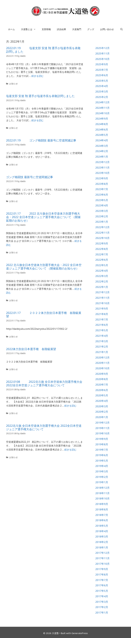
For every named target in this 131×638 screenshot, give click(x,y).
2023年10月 (102, 173)
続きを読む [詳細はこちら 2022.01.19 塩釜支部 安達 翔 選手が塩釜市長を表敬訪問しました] (37, 76)
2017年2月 (101, 607)
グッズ (90, 29)
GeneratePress (79, 633)
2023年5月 (101, 200)
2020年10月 (102, 368)
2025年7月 (101, 69)
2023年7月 (101, 189)
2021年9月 (101, 308)
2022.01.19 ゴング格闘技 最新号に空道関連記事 (41, 140)
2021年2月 (101, 346)
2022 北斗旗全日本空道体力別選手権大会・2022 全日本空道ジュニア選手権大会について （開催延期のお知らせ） (44, 266)
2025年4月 (101, 86)
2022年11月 (102, 232)
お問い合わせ (107, 29)
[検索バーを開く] (121, 29)
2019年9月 (101, 439)
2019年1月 (101, 482)
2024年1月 (101, 156)
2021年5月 (101, 330)
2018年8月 (101, 509)
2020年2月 (101, 411)
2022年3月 (101, 276)
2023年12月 (102, 162)
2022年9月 (101, 243)
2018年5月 (101, 525)
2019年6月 (101, 455)
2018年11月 (102, 493)
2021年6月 (101, 325)
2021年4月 (101, 335)
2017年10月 (102, 563)
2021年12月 (102, 292)
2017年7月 (101, 580)
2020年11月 (102, 363)
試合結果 (61, 29)
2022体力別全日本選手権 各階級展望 (31, 349)
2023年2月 (101, 216)
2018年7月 (101, 515)
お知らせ (13, 83)
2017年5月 (101, 591)
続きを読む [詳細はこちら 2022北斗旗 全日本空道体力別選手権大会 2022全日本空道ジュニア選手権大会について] (70, 449)
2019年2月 (101, 477)
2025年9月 (101, 64)
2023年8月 (101, 184)
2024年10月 (102, 113)
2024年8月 (101, 124)
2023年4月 (101, 205)
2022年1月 (101, 287)
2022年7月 (101, 254)
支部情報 (46, 29)
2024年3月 (101, 146)
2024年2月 (101, 151)
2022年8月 (101, 249)
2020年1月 (101, 417)
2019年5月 (101, 460)
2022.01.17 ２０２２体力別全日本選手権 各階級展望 (43, 314)
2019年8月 (101, 444)
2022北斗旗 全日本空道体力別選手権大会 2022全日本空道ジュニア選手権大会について (44, 427)
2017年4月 (101, 596)
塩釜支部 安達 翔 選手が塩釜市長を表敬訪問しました (40, 96)
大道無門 (76, 29)
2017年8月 (101, 574)
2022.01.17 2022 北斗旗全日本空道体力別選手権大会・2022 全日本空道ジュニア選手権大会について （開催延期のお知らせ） (43, 217)
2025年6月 (101, 75)
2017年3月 (101, 601)
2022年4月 (101, 270)
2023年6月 (101, 194)
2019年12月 (102, 422)
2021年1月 (101, 352)
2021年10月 (102, 303)
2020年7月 (101, 384)
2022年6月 (101, 259)
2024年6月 (101, 129)
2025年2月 (101, 97)
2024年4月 (101, 140)
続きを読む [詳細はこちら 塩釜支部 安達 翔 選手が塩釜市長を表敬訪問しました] (37, 120)
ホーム (11, 29)
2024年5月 (101, 135)
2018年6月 (101, 520)
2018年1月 (101, 547)
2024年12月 (102, 102)
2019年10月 (102, 433)
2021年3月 (101, 341)
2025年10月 (102, 59)
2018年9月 (101, 504)
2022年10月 (102, 238)
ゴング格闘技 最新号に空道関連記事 (29, 177)
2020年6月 (101, 390)
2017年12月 (102, 553)
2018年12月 (102, 487)
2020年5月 (101, 395)
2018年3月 (101, 536)
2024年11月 (102, 108)
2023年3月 (101, 211)
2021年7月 (101, 319)
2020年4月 (101, 401)
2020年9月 (101, 373)
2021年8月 (101, 314)
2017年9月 (101, 569)
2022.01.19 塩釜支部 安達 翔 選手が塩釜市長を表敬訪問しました (43, 50)
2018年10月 (102, 498)
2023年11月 (102, 167)
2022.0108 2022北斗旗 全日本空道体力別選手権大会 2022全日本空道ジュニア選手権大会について (44, 383)
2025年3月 (101, 91)
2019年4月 (101, 466)
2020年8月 (101, 379)
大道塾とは (30, 29)
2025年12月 (102, 48)
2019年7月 (101, 449)
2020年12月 (102, 357)
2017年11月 (102, 558)
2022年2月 (101, 281)
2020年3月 (101, 406)
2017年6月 (101, 585)
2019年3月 (101, 471)
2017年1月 (101, 612)
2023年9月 (101, 178)
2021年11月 (102, 297)
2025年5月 (101, 80)
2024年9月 (101, 118)
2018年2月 (101, 542)
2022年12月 (102, 227)
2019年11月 (102, 428)
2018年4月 (101, 531)
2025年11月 (102, 53)
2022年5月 (101, 265)
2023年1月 (101, 221)
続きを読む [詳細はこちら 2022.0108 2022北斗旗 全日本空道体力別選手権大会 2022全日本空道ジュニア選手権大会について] (70, 405)
